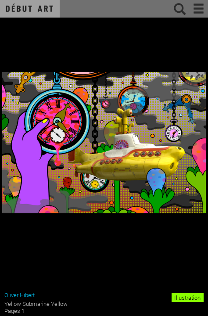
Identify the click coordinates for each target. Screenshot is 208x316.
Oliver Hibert (19, 295)
